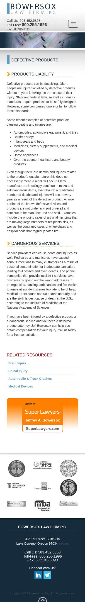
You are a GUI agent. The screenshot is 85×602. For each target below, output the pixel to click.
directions (63, 543)
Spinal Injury (17, 371)
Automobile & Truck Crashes (30, 378)
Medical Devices (20, 386)
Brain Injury (17, 363)
